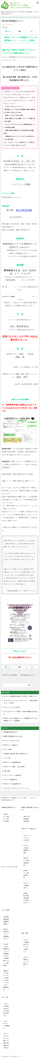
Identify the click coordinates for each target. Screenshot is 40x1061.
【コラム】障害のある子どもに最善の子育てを (6, 1009)
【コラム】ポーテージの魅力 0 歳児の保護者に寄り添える (6, 1040)
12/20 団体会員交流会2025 (26, 819)
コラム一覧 (7, 758)
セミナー (5, 27)
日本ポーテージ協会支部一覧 (12, 784)
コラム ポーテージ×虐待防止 (13, 775)
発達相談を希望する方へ (11, 732)
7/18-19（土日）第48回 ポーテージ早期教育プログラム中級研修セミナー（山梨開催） (6, 954)
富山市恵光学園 (24, 210)
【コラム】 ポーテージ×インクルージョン (16, 788)
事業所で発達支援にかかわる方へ (13, 736)
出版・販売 (7, 771)
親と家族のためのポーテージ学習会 (30, 675)
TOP (14, 798)
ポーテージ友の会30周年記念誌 (26, 849)
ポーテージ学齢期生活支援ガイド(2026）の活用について (20, 696)
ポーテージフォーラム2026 (12, 707)
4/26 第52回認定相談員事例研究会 (6, 920)
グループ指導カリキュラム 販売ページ (26, 961)
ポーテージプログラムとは (11, 740)
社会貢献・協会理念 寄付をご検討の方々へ (16, 753)
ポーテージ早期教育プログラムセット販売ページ (26, 945)
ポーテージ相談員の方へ (11, 779)
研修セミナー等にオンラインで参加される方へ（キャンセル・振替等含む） (6, 980)
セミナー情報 (7, 749)
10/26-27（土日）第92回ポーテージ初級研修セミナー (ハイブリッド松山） (11, 675)
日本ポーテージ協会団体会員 (12, 762)
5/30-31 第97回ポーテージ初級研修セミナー (6, 934)
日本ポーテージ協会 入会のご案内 (14, 766)
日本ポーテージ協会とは (11, 745)
